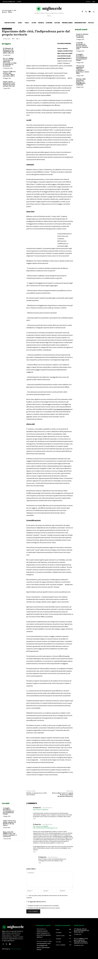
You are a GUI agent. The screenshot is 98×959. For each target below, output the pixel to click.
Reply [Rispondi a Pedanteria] (34, 818)
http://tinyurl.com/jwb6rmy (40, 809)
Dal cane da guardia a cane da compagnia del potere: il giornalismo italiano (44, 945)
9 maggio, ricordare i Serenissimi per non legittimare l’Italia (8, 811)
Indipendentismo (7, 28)
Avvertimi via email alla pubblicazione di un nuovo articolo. (44, 908)
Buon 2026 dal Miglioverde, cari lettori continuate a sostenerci (10, 834)
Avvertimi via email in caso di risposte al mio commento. (43, 905)
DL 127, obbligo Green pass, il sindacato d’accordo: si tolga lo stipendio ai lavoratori (9, 62)
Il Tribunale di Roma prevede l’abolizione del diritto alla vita (8, 51)
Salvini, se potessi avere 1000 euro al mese (36, 794)
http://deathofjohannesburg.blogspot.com (45, 828)
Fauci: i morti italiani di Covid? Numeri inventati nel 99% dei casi (9, 84)
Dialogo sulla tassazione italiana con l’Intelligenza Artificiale (81, 82)
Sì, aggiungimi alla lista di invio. (36, 901)
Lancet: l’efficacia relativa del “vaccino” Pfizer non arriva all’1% (9, 74)
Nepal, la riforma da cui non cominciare (82, 35)
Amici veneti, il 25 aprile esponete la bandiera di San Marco (9, 823)
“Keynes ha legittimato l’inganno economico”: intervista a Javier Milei (82, 69)
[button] (93, 11)
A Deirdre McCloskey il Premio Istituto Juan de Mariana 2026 (82, 46)
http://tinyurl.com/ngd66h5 (40, 826)
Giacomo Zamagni (15, 949)
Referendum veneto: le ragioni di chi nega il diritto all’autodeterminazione (62, 794)
